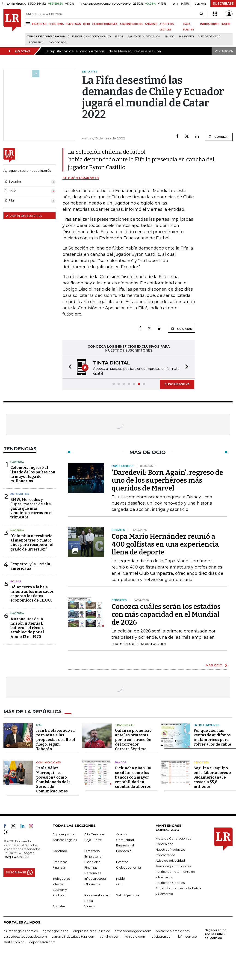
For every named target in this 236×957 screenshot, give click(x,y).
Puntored (186, 36)
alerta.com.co (13, 942)
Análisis (121, 834)
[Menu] (28, 24)
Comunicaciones (48, 762)
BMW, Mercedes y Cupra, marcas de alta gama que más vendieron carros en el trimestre (31, 508)
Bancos (121, 762)
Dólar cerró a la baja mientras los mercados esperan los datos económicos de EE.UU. (32, 594)
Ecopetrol (36, 42)
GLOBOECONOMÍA (105, 24)
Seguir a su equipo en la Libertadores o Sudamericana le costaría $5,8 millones (212, 777)
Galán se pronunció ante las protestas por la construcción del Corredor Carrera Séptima (133, 739)
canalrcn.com (110, 936)
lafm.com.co (187, 936)
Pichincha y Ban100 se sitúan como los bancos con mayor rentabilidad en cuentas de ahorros (133, 777)
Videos (89, 906)
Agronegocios (63, 834)
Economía (123, 851)
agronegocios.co (55, 931)
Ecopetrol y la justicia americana (30, 566)
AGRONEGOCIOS (131, 24)
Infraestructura (95, 878)
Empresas (60, 862)
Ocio (120, 884)
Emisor (169, 36)
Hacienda (17, 462)
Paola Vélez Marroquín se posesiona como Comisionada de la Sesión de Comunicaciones (53, 779)
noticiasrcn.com (162, 936)
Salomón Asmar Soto (80, 178)
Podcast (59, 895)
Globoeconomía (128, 867)
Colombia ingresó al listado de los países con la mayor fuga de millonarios (32, 474)
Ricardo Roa (58, 42)
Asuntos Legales (65, 840)
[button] (68, 367)
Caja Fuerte (93, 840)
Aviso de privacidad (170, 860)
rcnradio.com (135, 936)
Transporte (124, 725)
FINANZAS (39, 24)
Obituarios (92, 884)
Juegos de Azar (209, 36)
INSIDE (225, 24)
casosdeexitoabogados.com (25, 936)
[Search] (201, 14)
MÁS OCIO (214, 665)
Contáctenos (165, 855)
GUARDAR (219, 136)
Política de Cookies (170, 883)
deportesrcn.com (42, 942)
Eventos (122, 862)
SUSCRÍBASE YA (177, 384)
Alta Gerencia (94, 834)
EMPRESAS (73, 24)
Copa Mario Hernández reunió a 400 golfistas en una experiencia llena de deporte (165, 544)
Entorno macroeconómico (91, 36)
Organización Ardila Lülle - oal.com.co (215, 934)
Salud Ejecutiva (127, 895)
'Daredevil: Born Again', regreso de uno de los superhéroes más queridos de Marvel (167, 480)
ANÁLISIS (151, 24)
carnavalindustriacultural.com (73, 936)
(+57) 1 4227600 (16, 857)
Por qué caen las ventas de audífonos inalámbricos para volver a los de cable (212, 737)
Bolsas (15, 581)
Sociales (59, 906)
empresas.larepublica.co (91, 931)
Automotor (19, 494)
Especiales (92, 862)
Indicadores (61, 878)
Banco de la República (143, 36)
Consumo (60, 851)
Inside (120, 878)
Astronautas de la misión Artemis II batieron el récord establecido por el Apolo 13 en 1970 (27, 628)
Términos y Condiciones (173, 866)
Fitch (119, 36)
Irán (39, 725)
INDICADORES (209, 24)
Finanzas (59, 867)
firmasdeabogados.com (133, 931)
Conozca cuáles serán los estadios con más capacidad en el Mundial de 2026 (166, 614)
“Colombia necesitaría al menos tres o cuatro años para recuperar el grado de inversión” (31, 542)
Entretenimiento (207, 725)
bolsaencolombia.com (173, 931)
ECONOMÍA (56, 24)
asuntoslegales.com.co (20, 931)
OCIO (86, 24)
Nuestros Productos (170, 849)
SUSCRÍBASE (223, 3)
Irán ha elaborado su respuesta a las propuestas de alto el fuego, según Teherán (55, 739)
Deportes (201, 762)
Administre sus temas (24, 215)
